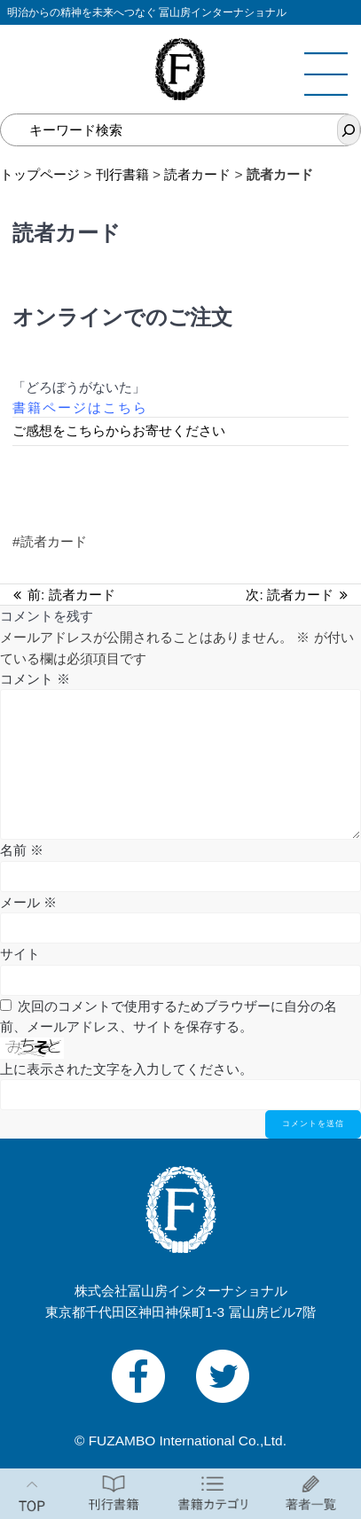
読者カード (197, 174)
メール (28, 902)
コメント (35, 678)
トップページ (40, 174)
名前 (21, 849)
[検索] (348, 129)
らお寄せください (172, 430)
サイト (20, 953)
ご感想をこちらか (65, 430)
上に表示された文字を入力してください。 (126, 1069)
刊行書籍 (122, 174)
